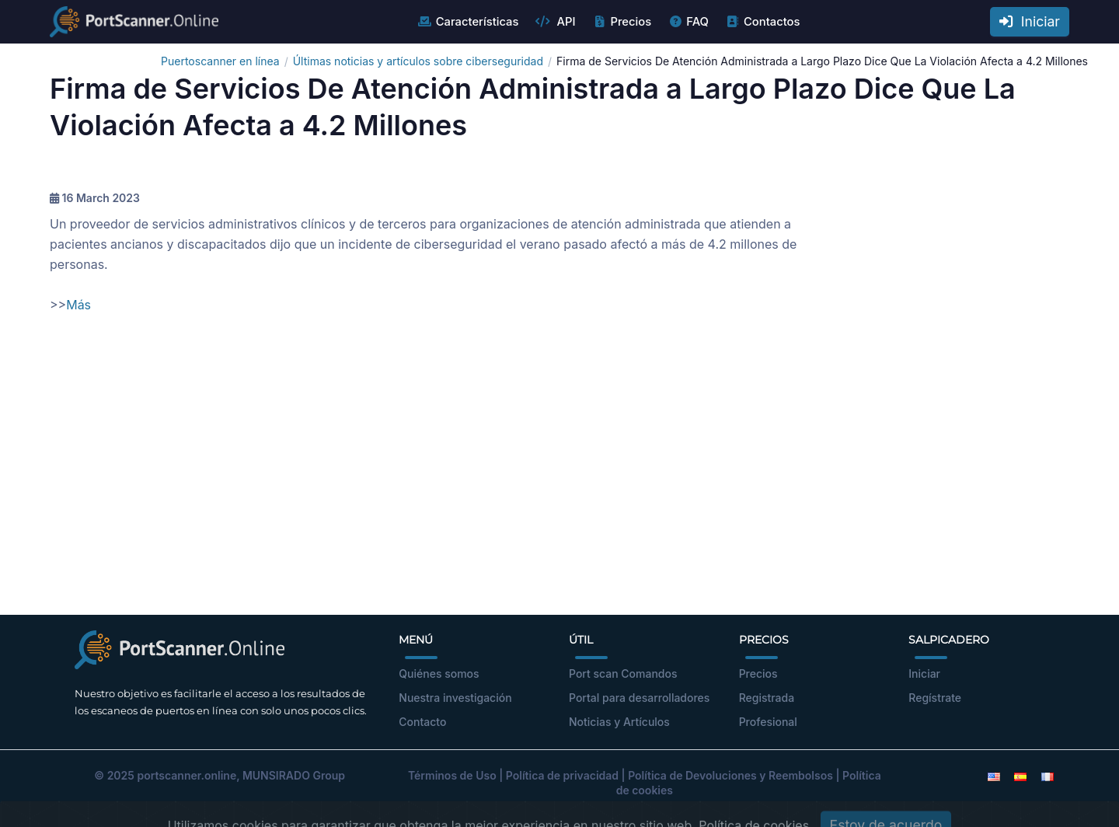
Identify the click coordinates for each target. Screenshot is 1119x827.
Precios (621, 22)
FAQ (688, 22)
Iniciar (1029, 21)
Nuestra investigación (455, 697)
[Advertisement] (559, 475)
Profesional (768, 721)
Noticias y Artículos (619, 721)
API (555, 22)
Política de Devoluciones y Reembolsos (730, 775)
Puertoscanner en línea (220, 61)
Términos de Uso (452, 775)
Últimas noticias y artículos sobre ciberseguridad (418, 61)
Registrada (767, 697)
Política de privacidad (562, 775)
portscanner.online (186, 775)
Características (468, 22)
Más (78, 304)
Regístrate (934, 697)
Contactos (762, 22)
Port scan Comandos (623, 673)
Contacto (422, 721)
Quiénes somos (439, 673)
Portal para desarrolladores (639, 697)
